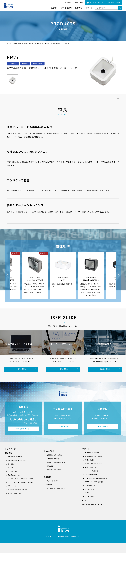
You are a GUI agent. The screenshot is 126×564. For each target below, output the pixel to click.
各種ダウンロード (90, 478)
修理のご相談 (89, 471)
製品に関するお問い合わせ (93, 467)
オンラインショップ (97, 2)
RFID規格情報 (89, 500)
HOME (9, 43)
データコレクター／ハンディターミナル (20, 490)
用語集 (87, 504)
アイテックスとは (52, 492)
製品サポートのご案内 (92, 464)
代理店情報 (50, 477)
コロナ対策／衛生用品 (15, 468)
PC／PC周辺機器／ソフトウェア (18, 501)
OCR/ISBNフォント (91, 497)
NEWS (69, 2)
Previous (7, 286)
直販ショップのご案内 (54, 481)
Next (118, 286)
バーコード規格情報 (91, 482)
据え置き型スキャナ (14, 486)
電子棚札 (10, 475)
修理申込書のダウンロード (93, 475)
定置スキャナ (58, 43)
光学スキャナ (12, 497)
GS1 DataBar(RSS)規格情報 (94, 493)
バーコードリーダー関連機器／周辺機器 (20, 493)
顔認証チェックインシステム (17, 471)
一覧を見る (21, 380)
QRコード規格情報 (91, 486)
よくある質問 (89, 507)
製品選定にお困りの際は (54, 466)
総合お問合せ (116, 2)
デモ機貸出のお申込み (54, 470)
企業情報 (47, 488)
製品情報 (17, 43)
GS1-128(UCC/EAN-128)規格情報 (96, 489)
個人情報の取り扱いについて (56, 499)
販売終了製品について (15, 504)
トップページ (10, 460)
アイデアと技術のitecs (9, 5)
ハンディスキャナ (13, 482)
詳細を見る (105, 380)
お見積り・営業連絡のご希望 (56, 473)
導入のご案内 (49, 462)
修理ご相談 (79, 2)
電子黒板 (10, 479)
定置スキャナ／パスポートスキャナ (37, 43)
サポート (85, 460)
